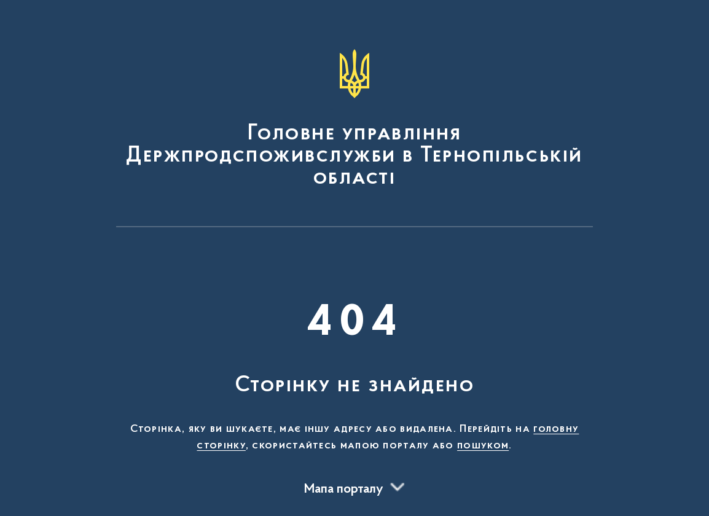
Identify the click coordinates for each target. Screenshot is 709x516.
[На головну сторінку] (354, 119)
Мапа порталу (343, 489)
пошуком (483, 446)
